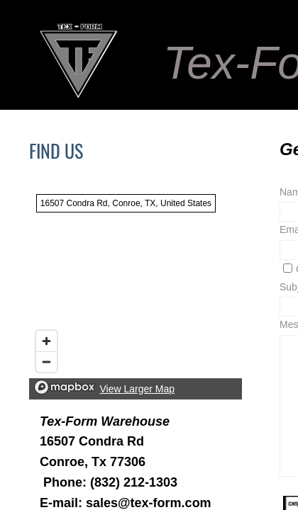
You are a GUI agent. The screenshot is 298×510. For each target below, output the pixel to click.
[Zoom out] (46, 361)
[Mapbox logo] (64, 387)
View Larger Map (137, 389)
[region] (135, 293)
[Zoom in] (46, 341)
